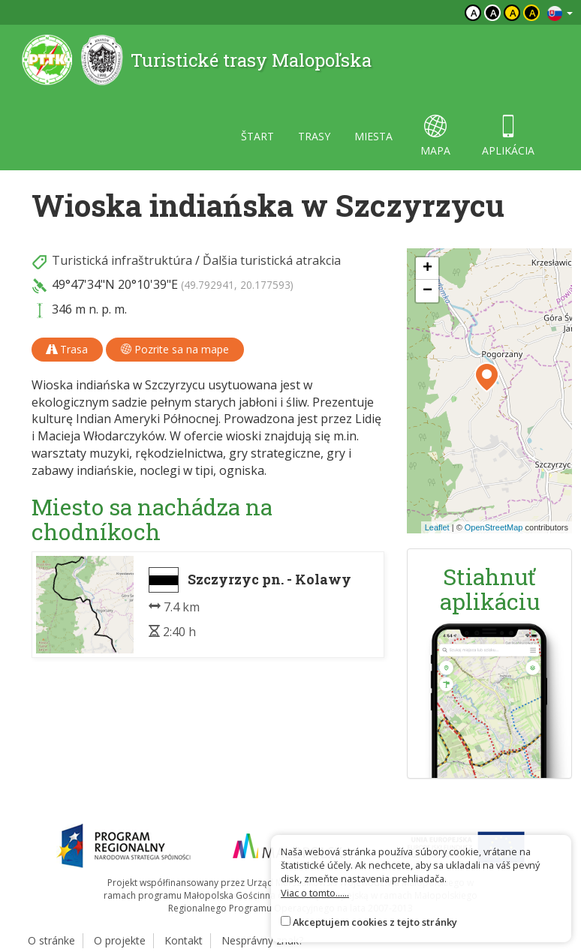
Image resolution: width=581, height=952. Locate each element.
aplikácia (508, 136)
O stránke (51, 940)
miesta (373, 136)
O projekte (120, 940)
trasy (314, 136)
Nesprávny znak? (262, 940)
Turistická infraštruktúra (122, 260)
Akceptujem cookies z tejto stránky (375, 922)
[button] (486, 377)
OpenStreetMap (494, 527)
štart (257, 136)
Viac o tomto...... (315, 892)
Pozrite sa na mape (175, 349)
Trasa (67, 349)
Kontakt (183, 940)
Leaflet (437, 527)
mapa (435, 136)
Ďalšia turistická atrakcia (272, 260)
